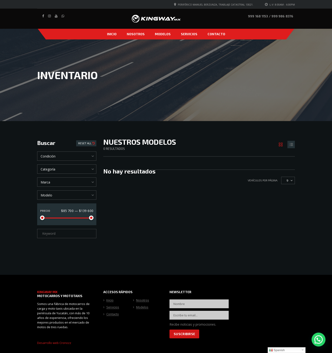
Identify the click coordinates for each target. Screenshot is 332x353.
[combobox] (66, 156)
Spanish (277, 350)
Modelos (163, 34)
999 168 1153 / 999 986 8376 (270, 16)
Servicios (189, 34)
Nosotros (136, 34)
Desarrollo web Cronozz (54, 343)
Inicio (112, 34)
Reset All (85, 143)
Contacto (216, 34)
